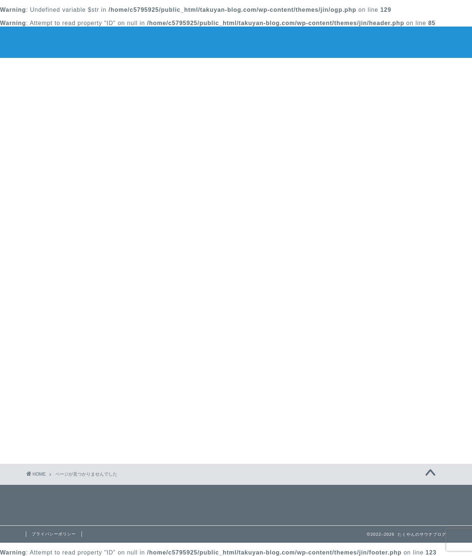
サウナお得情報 (77, 430)
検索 (330, 90)
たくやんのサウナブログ (236, 41)
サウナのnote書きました (357, 161)
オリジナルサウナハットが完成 (365, 138)
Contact (325, 67)
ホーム (147, 67)
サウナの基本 (74, 439)
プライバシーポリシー (54, 534)
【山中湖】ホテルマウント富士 (365, 130)
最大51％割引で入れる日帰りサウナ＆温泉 (381, 153)
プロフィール (236, 67)
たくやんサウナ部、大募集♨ (362, 145)
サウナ (64, 420)
